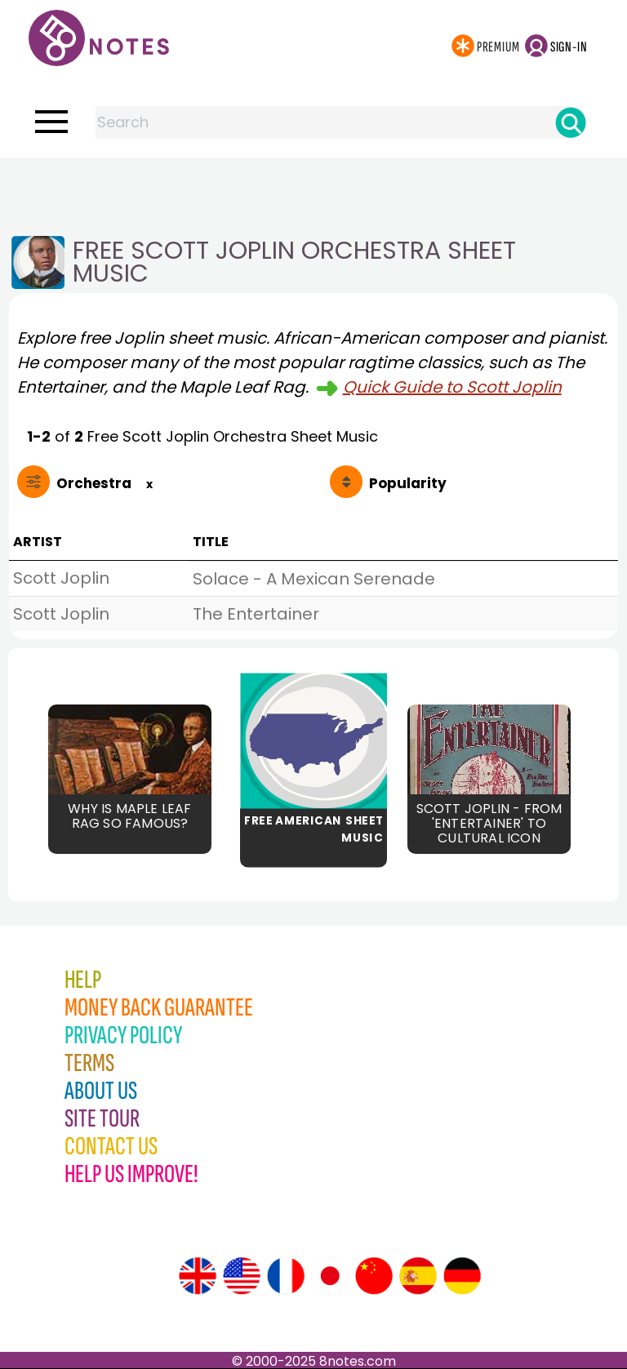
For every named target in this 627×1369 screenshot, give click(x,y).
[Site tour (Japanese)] (329, 1276)
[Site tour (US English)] (241, 1276)
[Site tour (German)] (462, 1276)
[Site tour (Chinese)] (374, 1276)
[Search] (570, 122)
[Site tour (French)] (285, 1276)
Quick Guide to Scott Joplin (452, 387)
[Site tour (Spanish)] (418, 1276)
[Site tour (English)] (197, 1276)
